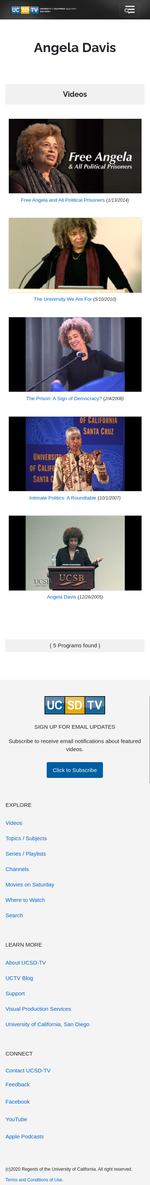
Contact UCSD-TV (28, 1070)
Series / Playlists (26, 854)
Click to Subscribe (75, 770)
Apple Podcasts (25, 1136)
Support (15, 993)
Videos (14, 823)
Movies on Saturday (30, 884)
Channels (17, 869)
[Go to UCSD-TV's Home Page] (44, 10)
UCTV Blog (19, 978)
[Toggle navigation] (129, 10)
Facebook (18, 1101)
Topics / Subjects (26, 838)
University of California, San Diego (47, 1024)
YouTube (16, 1119)
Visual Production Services (38, 1009)
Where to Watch (25, 900)
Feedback (18, 1084)
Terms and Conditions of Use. (34, 1179)
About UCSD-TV (26, 962)
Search (14, 915)
